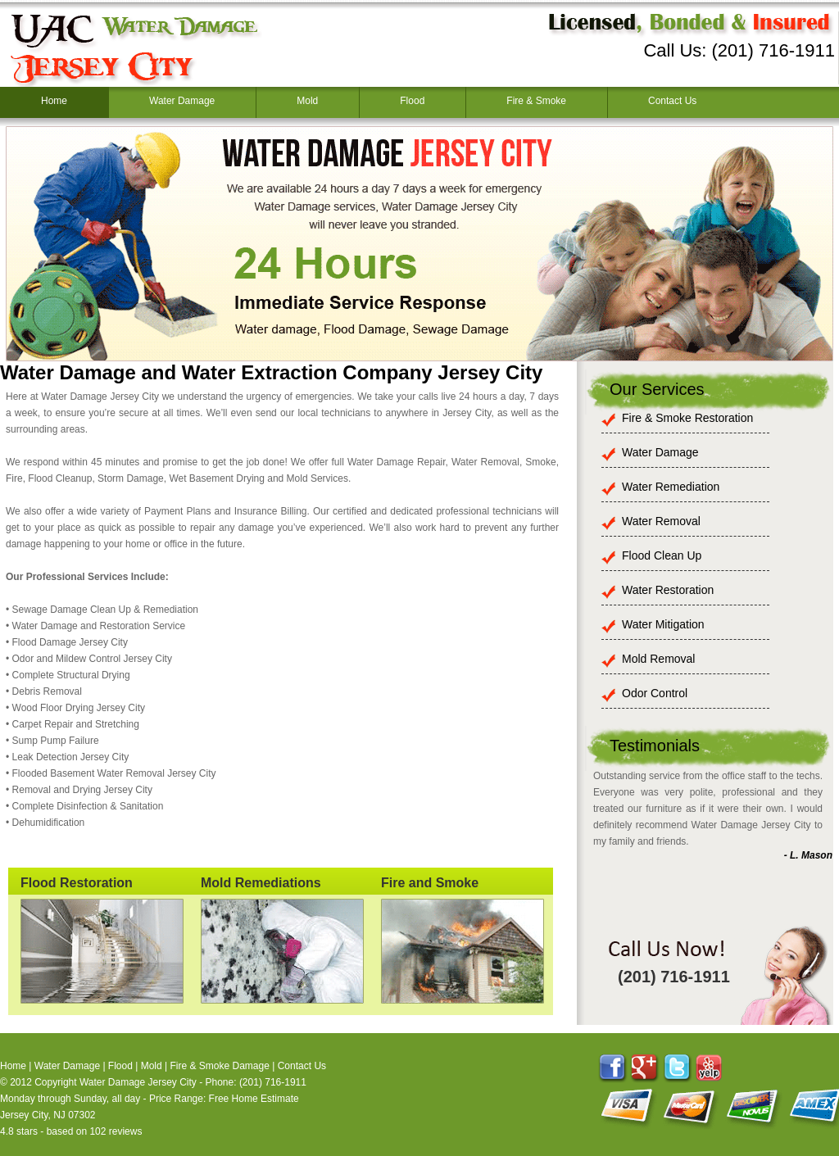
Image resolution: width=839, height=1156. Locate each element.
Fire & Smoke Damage (220, 1066)
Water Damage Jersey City (138, 1082)
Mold (307, 101)
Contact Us (672, 101)
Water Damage (182, 101)
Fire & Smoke (536, 101)
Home (54, 101)
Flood (412, 101)
